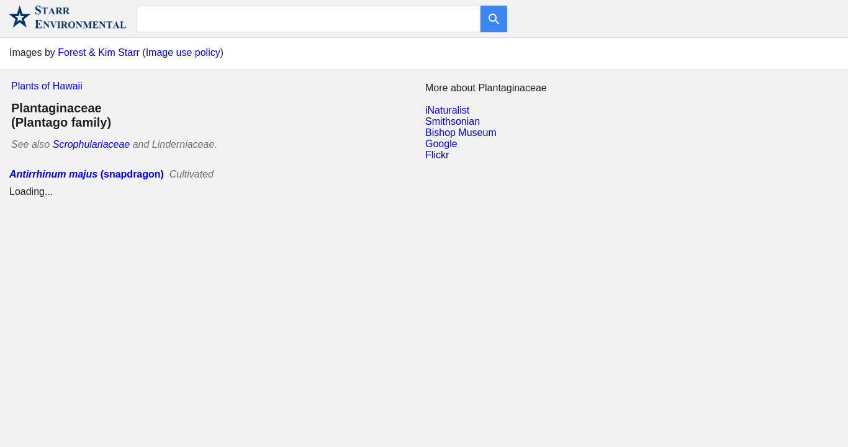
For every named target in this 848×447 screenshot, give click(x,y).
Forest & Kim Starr (99, 52)
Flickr (437, 155)
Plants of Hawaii (47, 86)
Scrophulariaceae (91, 144)
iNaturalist (447, 110)
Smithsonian (452, 121)
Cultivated (191, 174)
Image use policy (183, 52)
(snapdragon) (86, 174)
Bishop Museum (461, 132)
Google (441, 143)
